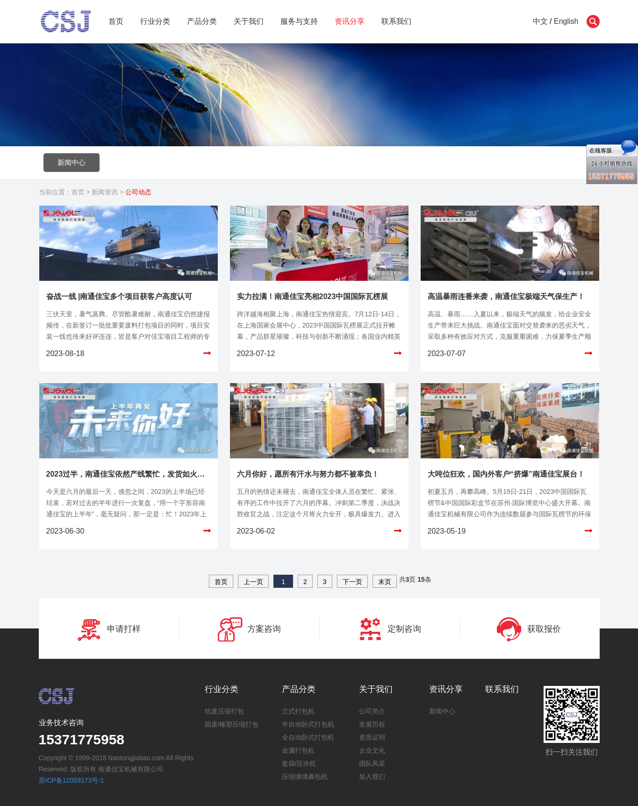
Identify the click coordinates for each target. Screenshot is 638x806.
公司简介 (372, 711)
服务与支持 (299, 21)
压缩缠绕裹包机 (305, 776)
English (566, 21)
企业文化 (372, 750)
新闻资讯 (105, 192)
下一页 (352, 581)
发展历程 (372, 724)
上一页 (253, 581)
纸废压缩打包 (224, 711)
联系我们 (396, 21)
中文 (540, 21)
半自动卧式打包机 (308, 724)
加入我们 (372, 776)
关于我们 (249, 21)
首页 (115, 21)
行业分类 (155, 21)
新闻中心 (71, 162)
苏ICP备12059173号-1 (71, 780)
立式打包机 (298, 711)
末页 (384, 581)
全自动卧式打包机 (308, 737)
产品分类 (202, 21)
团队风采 (372, 763)
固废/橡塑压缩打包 (232, 724)
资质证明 (372, 737)
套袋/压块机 (299, 763)
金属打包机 (298, 750)
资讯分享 (350, 21)
